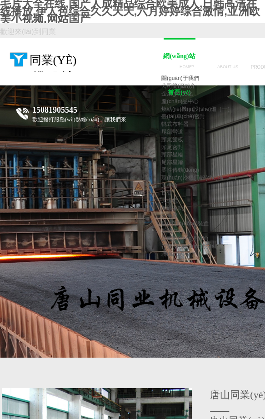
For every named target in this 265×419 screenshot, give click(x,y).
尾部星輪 (172, 162)
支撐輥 (169, 200)
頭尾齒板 (172, 139)
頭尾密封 (172, 147)
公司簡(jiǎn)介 (178, 86)
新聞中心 (172, 231)
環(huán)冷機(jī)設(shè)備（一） (200, 178)
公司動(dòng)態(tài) (184, 238)
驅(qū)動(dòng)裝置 (185, 223)
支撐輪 (169, 185)
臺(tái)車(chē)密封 (183, 116)
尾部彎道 (172, 132)
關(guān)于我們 (180, 78)
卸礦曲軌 (172, 208)
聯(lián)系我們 (178, 254)
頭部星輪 (172, 154)
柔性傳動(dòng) (180, 170)
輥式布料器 (175, 124)
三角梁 (169, 216)
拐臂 (166, 193)
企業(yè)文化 (177, 93)
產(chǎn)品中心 (180, 101)
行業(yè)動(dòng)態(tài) (189, 246)
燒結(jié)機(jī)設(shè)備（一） (197, 109)
